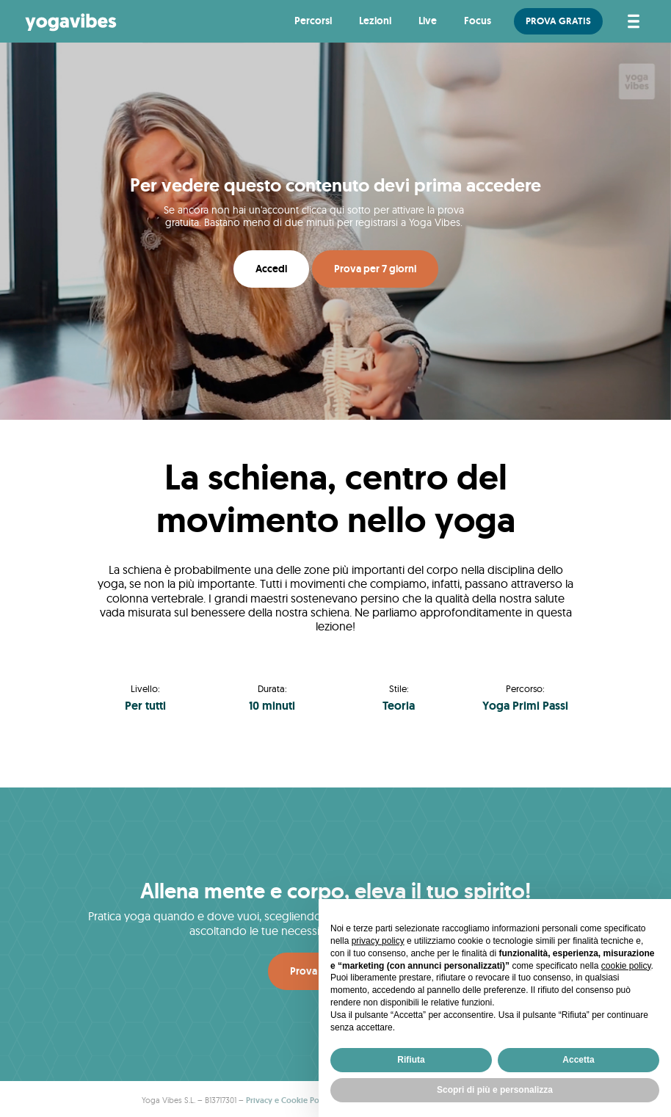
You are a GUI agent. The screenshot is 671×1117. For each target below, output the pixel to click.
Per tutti (145, 706)
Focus (477, 20)
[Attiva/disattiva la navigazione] (631, 21)
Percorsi (313, 20)
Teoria (398, 706)
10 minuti (272, 706)
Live (427, 20)
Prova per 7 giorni (375, 268)
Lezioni (375, 20)
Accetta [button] (578, 1060)
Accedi (271, 268)
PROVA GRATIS (558, 21)
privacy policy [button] (378, 941)
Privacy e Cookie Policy (289, 1100)
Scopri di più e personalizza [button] (495, 1090)
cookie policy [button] (626, 966)
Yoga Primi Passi (525, 706)
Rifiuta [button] (410, 1060)
